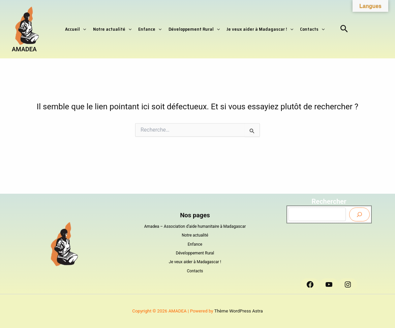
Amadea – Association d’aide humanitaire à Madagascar (195, 226)
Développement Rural (194, 29)
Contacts (312, 29)
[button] (83, 29)
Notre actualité (112, 29)
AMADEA (24, 49)
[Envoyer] (359, 214)
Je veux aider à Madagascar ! (259, 29)
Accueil (75, 29)
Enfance (149, 29)
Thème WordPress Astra (238, 310)
